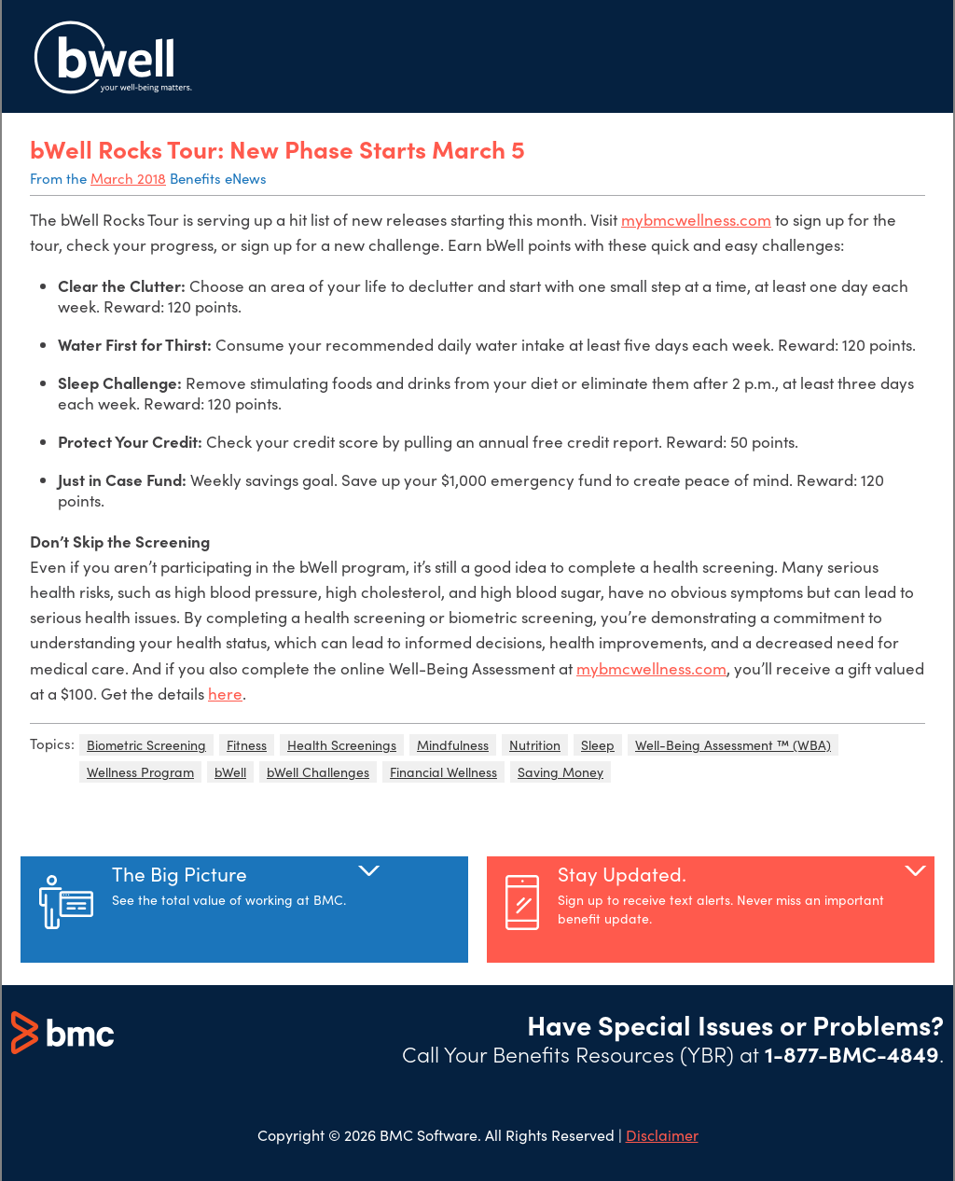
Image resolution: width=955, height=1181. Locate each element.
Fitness (247, 745)
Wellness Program (140, 772)
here (225, 693)
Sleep (598, 745)
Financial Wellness (443, 772)
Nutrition (535, 745)
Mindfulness (453, 745)
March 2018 (128, 178)
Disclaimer (662, 1135)
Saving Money (560, 772)
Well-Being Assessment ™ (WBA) (733, 745)
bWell (230, 772)
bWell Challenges (318, 772)
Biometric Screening (146, 745)
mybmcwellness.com (696, 219)
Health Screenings (341, 745)
